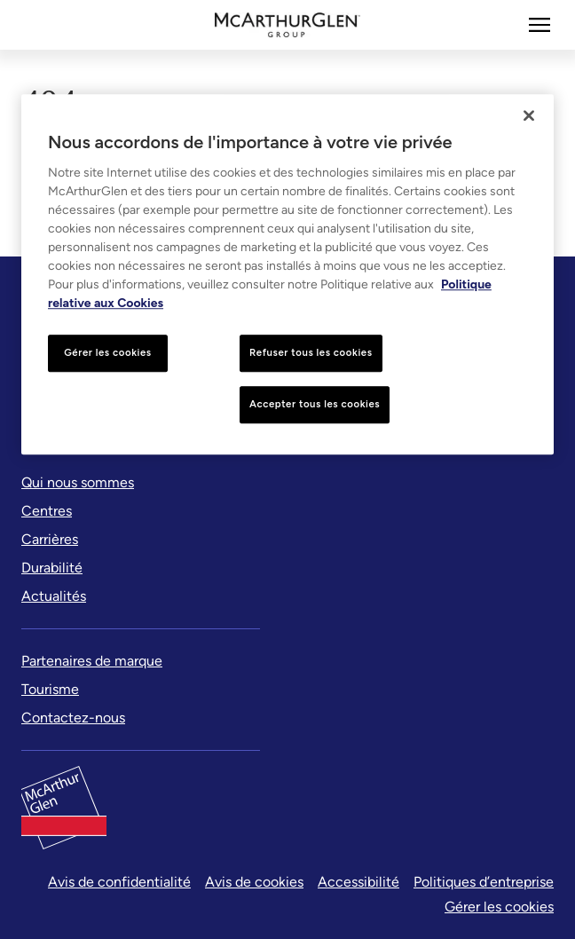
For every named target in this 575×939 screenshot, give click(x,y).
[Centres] (46, 511)
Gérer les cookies (499, 906)
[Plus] (539, 25)
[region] (287, 274)
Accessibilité (358, 881)
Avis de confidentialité (119, 881)
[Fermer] (528, 115)
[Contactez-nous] (73, 718)
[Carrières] (49, 539)
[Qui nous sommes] (77, 482)
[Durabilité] (52, 568)
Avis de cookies (254, 881)
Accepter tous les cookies (314, 404)
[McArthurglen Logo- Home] (288, 25)
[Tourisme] (50, 689)
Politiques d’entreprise (484, 881)
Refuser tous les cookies (311, 352)
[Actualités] (53, 596)
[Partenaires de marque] (91, 661)
